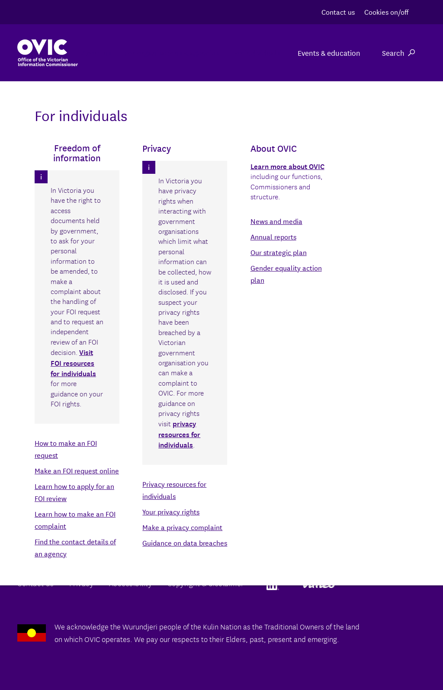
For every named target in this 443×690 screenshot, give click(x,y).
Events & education (329, 52)
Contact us (338, 11)
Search (398, 52)
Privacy (81, 583)
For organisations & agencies (158, 52)
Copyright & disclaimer (205, 583)
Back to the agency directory (64, 443)
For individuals (252, 52)
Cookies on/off (386, 11)
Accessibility (130, 583)
